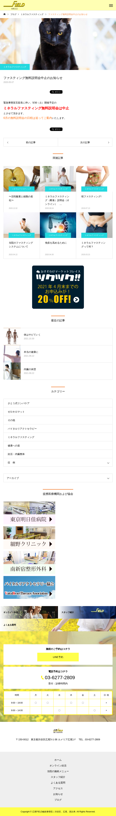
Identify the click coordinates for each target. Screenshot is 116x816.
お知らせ (58, 794)
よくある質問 (58, 782)
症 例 (11, 462)
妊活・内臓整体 (16, 454)
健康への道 (14, 445)
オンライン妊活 (58, 765)
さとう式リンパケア (19, 403)
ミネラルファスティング (14, 67)
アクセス (58, 788)
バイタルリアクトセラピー (22, 428)
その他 (11, 420)
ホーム (58, 759)
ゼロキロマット (16, 411)
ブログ (58, 799)
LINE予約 (58, 657)
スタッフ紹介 (58, 777)
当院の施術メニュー (58, 771)
